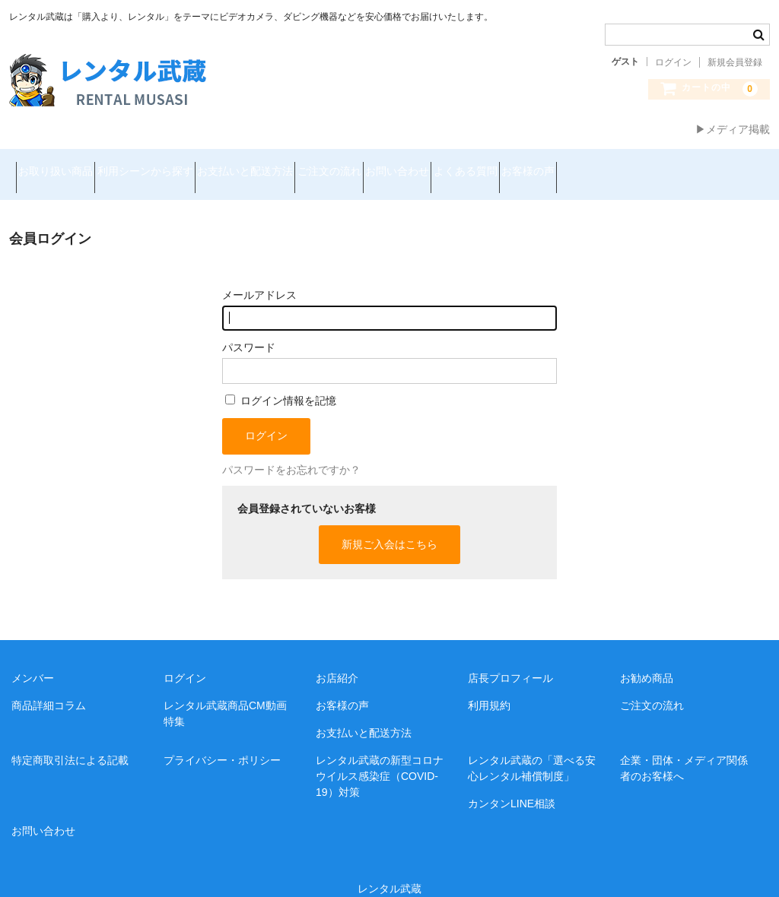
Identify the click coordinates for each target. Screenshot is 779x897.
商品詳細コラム (48, 686)
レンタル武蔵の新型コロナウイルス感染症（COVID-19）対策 (380, 757)
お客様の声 (696, 165)
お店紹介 (337, 659)
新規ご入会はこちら (389, 525)
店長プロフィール (510, 659)
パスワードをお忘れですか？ (291, 450)
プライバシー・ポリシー (222, 741)
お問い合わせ (512, 165)
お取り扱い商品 (62, 165)
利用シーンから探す (179, 165)
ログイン (673, 62)
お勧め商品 (646, 659)
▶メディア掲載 (732, 129)
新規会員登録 (734, 62)
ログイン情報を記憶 (280, 381)
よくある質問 (607, 165)
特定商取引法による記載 (70, 741)
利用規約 (489, 686)
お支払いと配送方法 (306, 165)
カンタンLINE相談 (511, 784)
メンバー (32, 659)
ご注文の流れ (417, 165)
